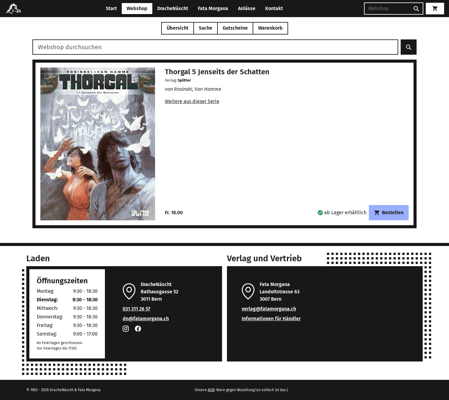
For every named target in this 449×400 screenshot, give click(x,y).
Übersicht (177, 28)
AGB (211, 390)
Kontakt (274, 8)
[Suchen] (387, 8)
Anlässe (246, 8)
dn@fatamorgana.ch (146, 318)
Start (111, 8)
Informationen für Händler (271, 318)
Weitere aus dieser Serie (192, 101)
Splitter (184, 80)
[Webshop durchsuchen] (215, 47)
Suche (205, 28)
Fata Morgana (213, 8)
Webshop (137, 8)
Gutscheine (235, 28)
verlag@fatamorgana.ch (269, 309)
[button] (341, 212)
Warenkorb (270, 28)
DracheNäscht (172, 8)
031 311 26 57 (136, 309)
